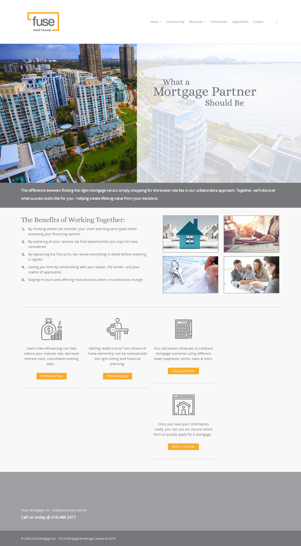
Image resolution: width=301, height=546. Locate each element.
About (156, 22)
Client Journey (175, 22)
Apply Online (240, 22)
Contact (258, 22)
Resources (197, 22)
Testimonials (219, 22)
